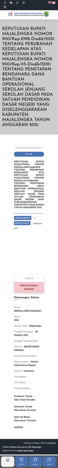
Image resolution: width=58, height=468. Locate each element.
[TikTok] (23, 3)
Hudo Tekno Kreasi (25, 451)
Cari (29, 154)
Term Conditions (48, 443)
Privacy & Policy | (32, 443)
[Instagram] (17, 3)
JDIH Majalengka (34, 447)
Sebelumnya (22, 218)
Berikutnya (22, 223)
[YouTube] (11, 3)
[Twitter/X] (5, 7)
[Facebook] (5, 3)
